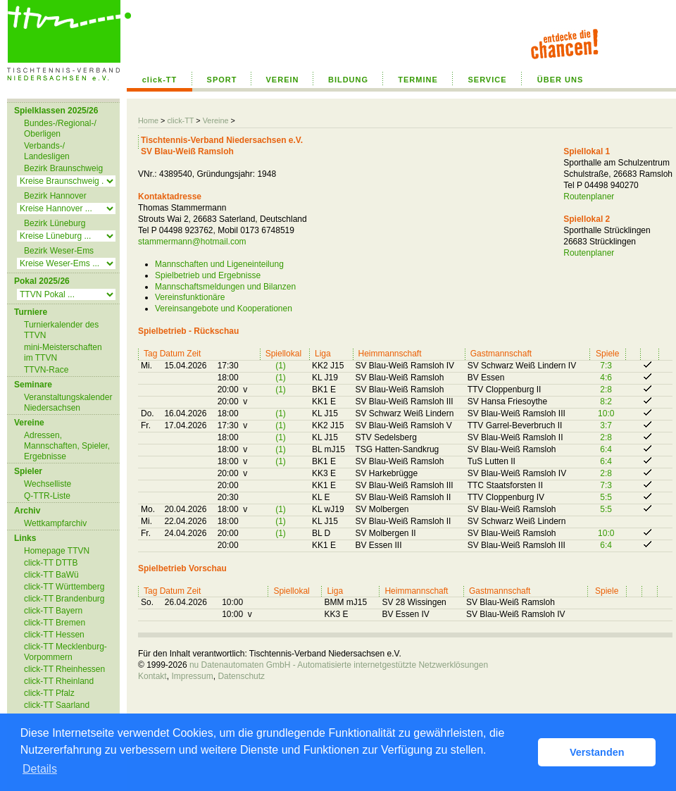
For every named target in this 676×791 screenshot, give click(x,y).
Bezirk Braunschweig (63, 168)
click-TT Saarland (56, 705)
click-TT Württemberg (64, 587)
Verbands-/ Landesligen (47, 151)
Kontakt (152, 676)
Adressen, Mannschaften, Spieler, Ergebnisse (67, 445)
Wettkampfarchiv (55, 523)
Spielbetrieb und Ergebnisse (208, 275)
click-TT (159, 79)
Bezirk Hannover (55, 196)
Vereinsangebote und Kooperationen (223, 308)
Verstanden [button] (597, 752)
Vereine (216, 120)
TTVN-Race (46, 370)
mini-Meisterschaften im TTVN (63, 352)
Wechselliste (47, 484)
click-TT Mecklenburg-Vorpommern (65, 652)
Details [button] (40, 769)
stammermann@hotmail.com (192, 242)
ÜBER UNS (560, 79)
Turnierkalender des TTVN (61, 330)
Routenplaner (588, 196)
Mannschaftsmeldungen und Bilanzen (225, 287)
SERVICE (487, 79)
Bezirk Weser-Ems (59, 251)
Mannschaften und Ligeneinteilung (219, 264)
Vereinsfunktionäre (190, 297)
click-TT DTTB (50, 563)
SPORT (222, 79)
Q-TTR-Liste (47, 496)
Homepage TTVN (56, 551)
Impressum (192, 676)
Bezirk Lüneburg (54, 223)
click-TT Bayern (53, 611)
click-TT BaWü (51, 575)
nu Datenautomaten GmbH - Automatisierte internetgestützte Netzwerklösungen (338, 665)
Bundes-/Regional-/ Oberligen (60, 128)
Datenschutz (241, 676)
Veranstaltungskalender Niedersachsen (68, 402)
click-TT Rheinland (59, 681)
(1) (280, 365)
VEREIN (282, 79)
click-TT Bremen (54, 623)
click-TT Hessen (54, 635)
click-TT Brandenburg (64, 599)
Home (148, 120)
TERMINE (418, 79)
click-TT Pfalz (49, 693)
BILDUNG (348, 79)
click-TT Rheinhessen (64, 669)
